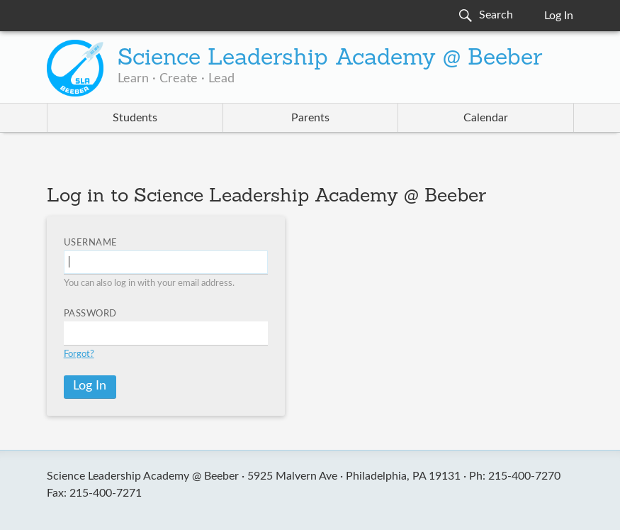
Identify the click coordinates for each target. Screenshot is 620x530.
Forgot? (79, 354)
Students (135, 117)
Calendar (485, 117)
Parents (310, 117)
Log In (558, 15)
